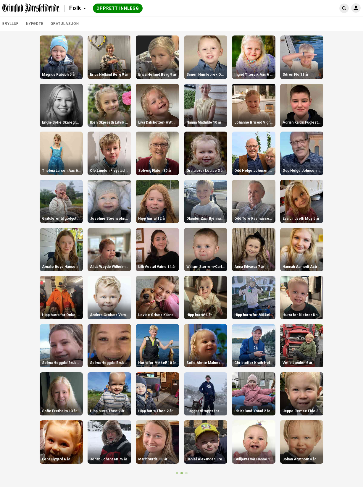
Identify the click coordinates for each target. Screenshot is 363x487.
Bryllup (10, 24)
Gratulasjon (65, 24)
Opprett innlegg (117, 8)
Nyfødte (34, 24)
